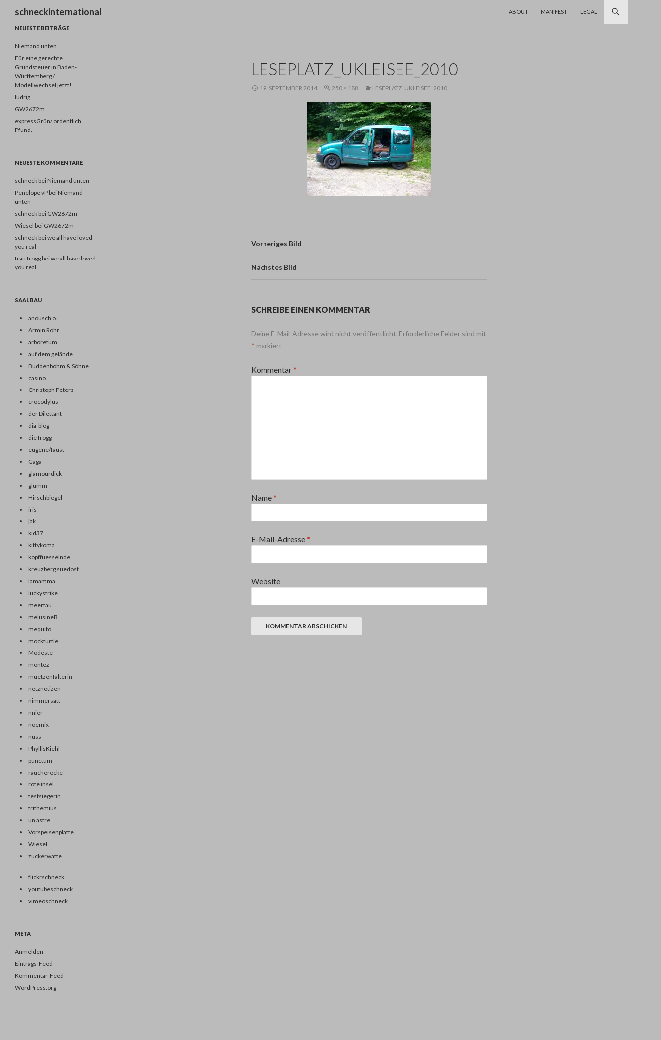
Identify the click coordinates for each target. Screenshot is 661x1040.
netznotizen (44, 688)
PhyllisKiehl (44, 748)
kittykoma (41, 545)
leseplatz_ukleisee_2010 (409, 88)
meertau (40, 605)
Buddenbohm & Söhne (58, 366)
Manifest (554, 11)
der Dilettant (45, 413)
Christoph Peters (51, 389)
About (518, 11)
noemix (38, 724)
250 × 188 (345, 88)
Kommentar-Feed (39, 975)
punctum (40, 760)
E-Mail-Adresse (280, 539)
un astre (39, 820)
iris (32, 509)
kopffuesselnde (49, 557)
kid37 (35, 533)
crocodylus (43, 401)
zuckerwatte (45, 856)
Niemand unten (36, 46)
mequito (39, 629)
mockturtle (43, 641)
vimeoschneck (48, 901)
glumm (37, 485)
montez (38, 664)
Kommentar (274, 369)
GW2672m (30, 109)
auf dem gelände (50, 354)
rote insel (41, 784)
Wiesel (37, 844)
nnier (35, 712)
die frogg (40, 437)
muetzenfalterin (50, 676)
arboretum (42, 342)
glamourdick (45, 473)
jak (32, 521)
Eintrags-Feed (34, 963)
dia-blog (38, 425)
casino (37, 378)
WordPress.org (35, 987)
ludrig (22, 97)
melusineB (43, 617)
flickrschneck (46, 877)
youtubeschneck (50, 889)
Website (265, 581)
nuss (34, 736)
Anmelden (29, 951)
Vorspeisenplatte (51, 832)
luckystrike (43, 593)
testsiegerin (44, 796)
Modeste (40, 652)
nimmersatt (44, 700)
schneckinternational (58, 11)
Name (264, 497)
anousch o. (42, 318)
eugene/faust (46, 449)
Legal (588, 11)
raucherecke (45, 772)
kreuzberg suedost (53, 569)
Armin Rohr (43, 330)
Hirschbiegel (45, 497)
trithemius (42, 808)
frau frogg (28, 258)
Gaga (35, 461)
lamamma (41, 581)
